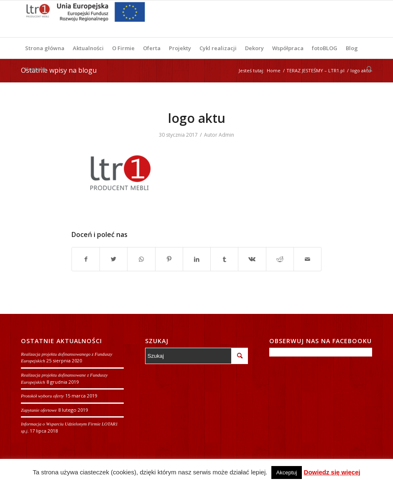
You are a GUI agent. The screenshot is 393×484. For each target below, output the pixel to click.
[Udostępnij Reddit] (279, 259)
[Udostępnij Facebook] (86, 259)
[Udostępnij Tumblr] (224, 259)
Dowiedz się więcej (332, 472)
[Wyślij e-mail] (307, 259)
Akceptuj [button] (286, 472)
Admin (226, 134)
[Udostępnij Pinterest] (169, 259)
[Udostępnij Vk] (251, 259)
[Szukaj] (367, 69)
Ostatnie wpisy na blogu (59, 70)
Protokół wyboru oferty (42, 395)
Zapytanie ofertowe (39, 410)
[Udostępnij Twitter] (113, 259)
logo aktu (196, 118)
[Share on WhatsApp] (141, 259)
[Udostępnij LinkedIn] (196, 259)
